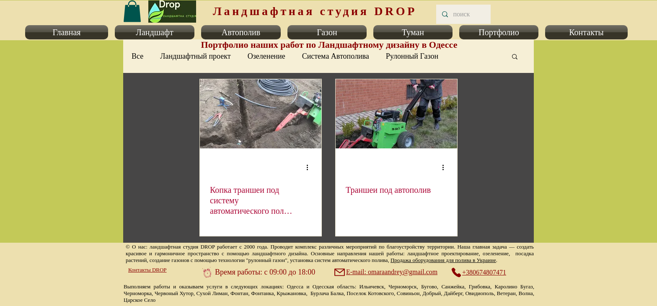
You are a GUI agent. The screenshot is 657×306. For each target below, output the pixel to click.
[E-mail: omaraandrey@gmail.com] (386, 272)
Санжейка (452, 286)
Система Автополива (335, 56)
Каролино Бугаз (514, 286)
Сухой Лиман (212, 293)
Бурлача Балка (327, 293)
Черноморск (402, 286)
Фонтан (239, 293)
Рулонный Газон (412, 56)
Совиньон (408, 293)
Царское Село (139, 300)
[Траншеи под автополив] (396, 113)
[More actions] (310, 167)
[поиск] (463, 14)
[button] (68, 32)
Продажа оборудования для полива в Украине (443, 260)
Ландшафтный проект (195, 56)
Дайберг (453, 293)
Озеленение (266, 56)
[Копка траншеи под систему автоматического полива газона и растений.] (260, 113)
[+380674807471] (483, 272)
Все (137, 56)
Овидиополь (479, 293)
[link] (132, 11)
